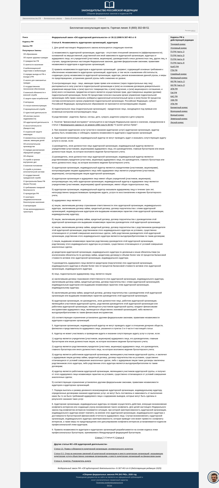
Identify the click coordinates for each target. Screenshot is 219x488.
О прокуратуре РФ (31, 193)
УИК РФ (174, 100)
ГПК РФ (174, 70)
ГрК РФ (174, 93)
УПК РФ (174, 104)
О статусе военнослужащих (35, 106)
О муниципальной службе (34, 109)
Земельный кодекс (179, 119)
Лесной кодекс (177, 122)
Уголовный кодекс (179, 48)
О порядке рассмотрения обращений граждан (34, 151)
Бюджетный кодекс (179, 107)
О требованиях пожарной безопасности (34, 188)
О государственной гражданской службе (32, 176)
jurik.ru (193, 30)
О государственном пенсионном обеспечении (34, 87)
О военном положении (32, 166)
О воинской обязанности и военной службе (34, 93)
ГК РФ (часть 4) (178, 63)
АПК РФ (174, 89)
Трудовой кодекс (178, 44)
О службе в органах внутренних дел (31, 161)
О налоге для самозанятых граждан (34, 81)
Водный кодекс (177, 115)
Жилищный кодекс (179, 78)
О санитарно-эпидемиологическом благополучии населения (33, 199)
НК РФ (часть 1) (178, 81)
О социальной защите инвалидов (32, 133)
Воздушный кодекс (179, 111)
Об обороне (28, 156)
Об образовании (30, 54)
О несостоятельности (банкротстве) (32, 127)
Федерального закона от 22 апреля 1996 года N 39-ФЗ (86, 125)
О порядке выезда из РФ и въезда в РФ (34, 75)
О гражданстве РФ (31, 61)
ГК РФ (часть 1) (178, 52)
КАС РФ (174, 96)
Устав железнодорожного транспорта (33, 210)
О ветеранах (28, 102)
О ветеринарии (29, 206)
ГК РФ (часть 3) (178, 59)
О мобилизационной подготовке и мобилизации (34, 69)
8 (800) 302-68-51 (139, 27)
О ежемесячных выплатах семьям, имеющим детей (34, 139)
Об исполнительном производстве (31, 145)
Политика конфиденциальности (109, 483)
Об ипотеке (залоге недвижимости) (31, 117)
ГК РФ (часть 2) (178, 55)
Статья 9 (120, 437)
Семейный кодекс (179, 74)
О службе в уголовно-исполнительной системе (34, 170)
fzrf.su (109, 485)
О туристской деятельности (35, 113)
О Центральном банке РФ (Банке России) (34, 182)
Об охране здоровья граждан (35, 58)
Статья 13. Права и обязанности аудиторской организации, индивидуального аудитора (93, 449)
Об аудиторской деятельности (36, 122)
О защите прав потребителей (35, 98)
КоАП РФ (175, 66)
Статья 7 (99, 437)
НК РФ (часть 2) (178, 85)
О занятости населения (33, 65)
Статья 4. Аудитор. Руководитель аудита (72, 461)
